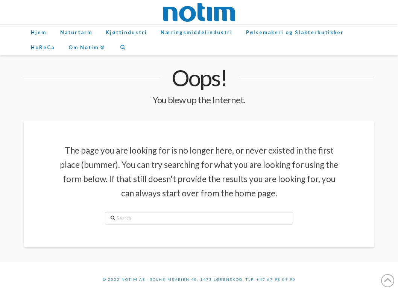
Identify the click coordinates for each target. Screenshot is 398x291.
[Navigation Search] (122, 47)
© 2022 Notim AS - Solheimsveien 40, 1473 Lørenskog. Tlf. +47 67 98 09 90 (199, 279)
